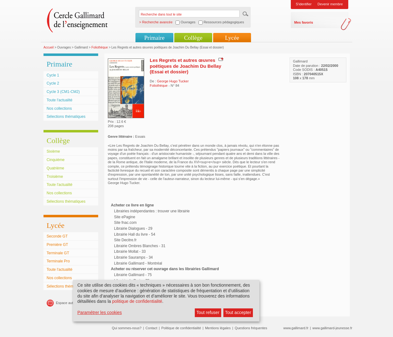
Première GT (57, 244)
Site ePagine (124, 217)
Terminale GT (58, 253)
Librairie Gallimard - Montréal (138, 263)
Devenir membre (330, 4)
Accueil (48, 47)
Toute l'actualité (59, 100)
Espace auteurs (68, 303)
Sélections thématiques (66, 116)
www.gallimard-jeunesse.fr (332, 328)
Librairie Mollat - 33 (130, 251)
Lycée (232, 38)
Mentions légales (218, 328)
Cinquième (56, 160)
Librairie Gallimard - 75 (133, 275)
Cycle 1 (53, 75)
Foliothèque (99, 47)
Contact (151, 328)
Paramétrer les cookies (99, 312)
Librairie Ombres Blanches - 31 (139, 246)
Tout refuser (207, 312)
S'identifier (304, 4)
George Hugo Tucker (173, 81)
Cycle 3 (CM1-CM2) (63, 92)
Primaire (154, 38)
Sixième (53, 151)
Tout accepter (238, 312)
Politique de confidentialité (181, 328)
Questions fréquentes (251, 328)
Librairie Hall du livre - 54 (134, 234)
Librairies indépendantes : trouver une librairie (152, 211)
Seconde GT (57, 236)
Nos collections (59, 108)
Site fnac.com (125, 222)
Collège (193, 38)
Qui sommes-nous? (126, 328)
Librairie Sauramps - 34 (133, 257)
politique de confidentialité (137, 301)
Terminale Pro (58, 261)
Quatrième (55, 168)
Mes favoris (303, 22)
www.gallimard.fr (295, 328)
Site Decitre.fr (125, 240)
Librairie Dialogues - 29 (133, 228)
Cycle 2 (53, 83)
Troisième (55, 176)
